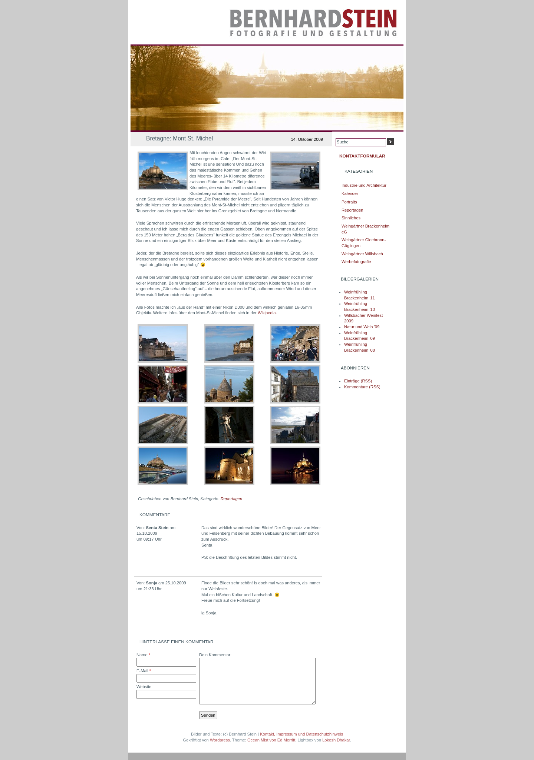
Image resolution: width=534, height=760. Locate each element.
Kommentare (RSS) (362, 387)
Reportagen (231, 499)
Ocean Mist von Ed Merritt (271, 740)
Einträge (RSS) (358, 381)
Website (143, 686)
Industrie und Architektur (364, 185)
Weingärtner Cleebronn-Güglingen (364, 243)
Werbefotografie (356, 261)
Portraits (349, 202)
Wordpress (220, 740)
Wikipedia (267, 313)
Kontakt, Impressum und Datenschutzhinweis (301, 734)
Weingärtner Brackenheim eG (365, 229)
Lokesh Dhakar (336, 740)
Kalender (350, 193)
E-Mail (143, 670)
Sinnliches (351, 218)
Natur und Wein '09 (361, 327)
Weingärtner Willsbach (362, 254)
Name (143, 655)
